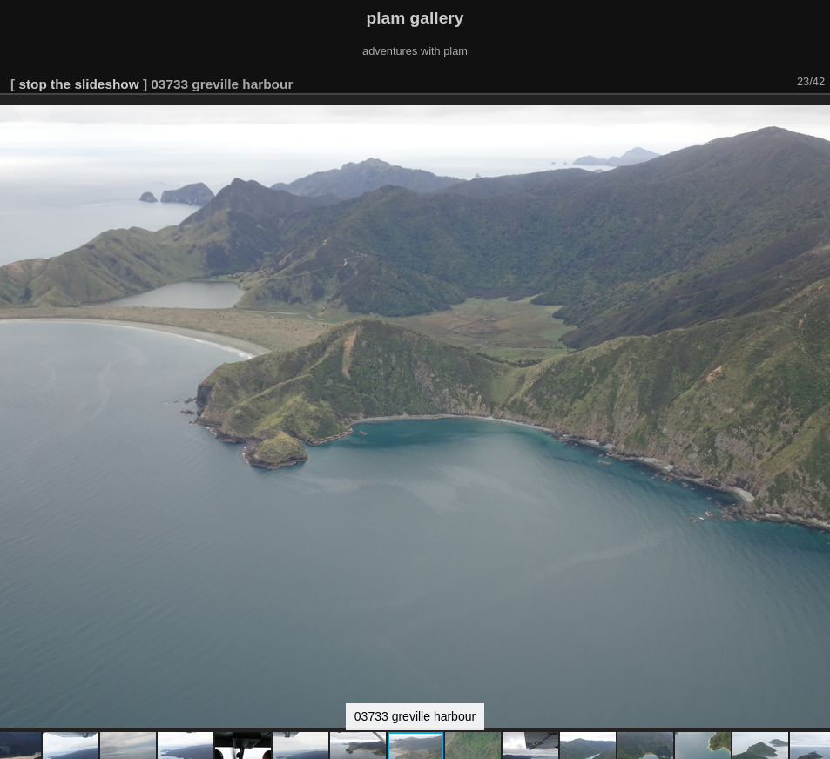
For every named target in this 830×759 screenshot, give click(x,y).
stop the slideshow (78, 84)
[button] (814, 119)
